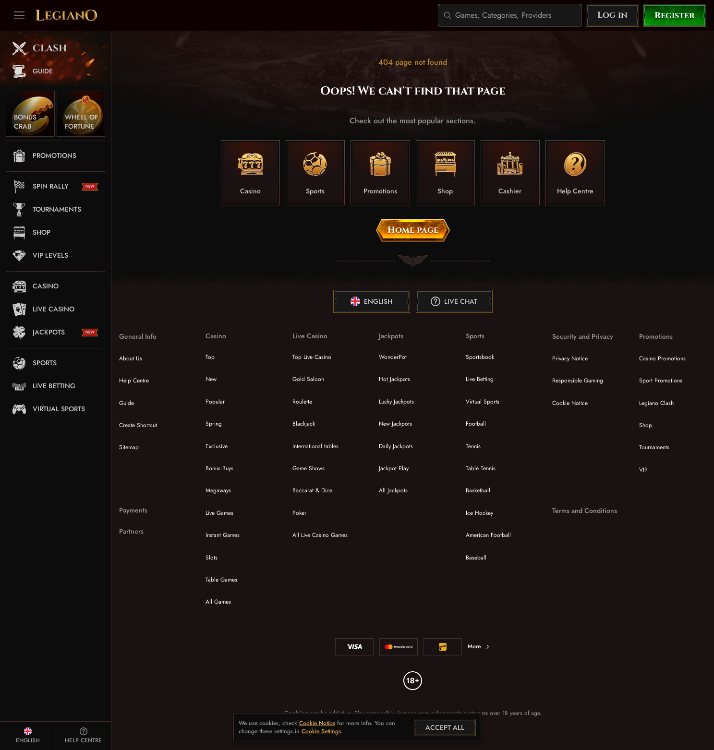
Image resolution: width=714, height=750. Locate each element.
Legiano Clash (656, 403)
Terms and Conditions (584, 510)
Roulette (302, 401)
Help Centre (134, 380)
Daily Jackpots (396, 446)
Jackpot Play (394, 468)
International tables (315, 446)
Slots (212, 557)
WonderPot (393, 357)
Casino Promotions (662, 358)
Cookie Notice (570, 403)
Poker (299, 513)
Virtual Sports (482, 401)
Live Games (219, 513)
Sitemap (129, 447)
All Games (218, 601)
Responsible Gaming (577, 380)
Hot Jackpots (394, 379)
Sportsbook (480, 357)
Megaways (218, 490)
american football (488, 535)
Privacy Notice (570, 358)
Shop (645, 425)
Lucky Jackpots (396, 401)
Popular (215, 401)
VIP (643, 469)
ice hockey (479, 513)
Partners (131, 531)
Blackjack (303, 423)
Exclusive (217, 446)
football (476, 423)
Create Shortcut (138, 425)
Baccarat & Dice (312, 490)
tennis (473, 446)
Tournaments (654, 447)
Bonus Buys (219, 468)
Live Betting (480, 379)
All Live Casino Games (320, 535)
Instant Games (223, 535)
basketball (478, 490)
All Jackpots (393, 490)
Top (210, 357)
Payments (133, 510)
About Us (130, 358)
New (211, 379)
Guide (126, 403)
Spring (214, 423)
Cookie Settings (321, 731)
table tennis (481, 468)
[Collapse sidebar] (19, 15)
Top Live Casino (311, 357)
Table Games (221, 579)
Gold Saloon (308, 379)
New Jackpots (395, 423)
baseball (476, 557)
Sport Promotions (660, 380)
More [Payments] (479, 646)
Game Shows (308, 468)
